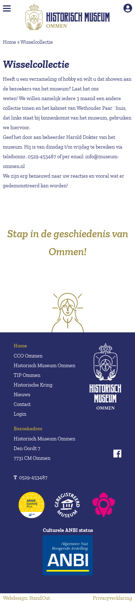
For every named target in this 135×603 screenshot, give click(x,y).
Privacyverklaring (112, 598)
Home (9, 42)
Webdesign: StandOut (26, 598)
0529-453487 (31, 478)
